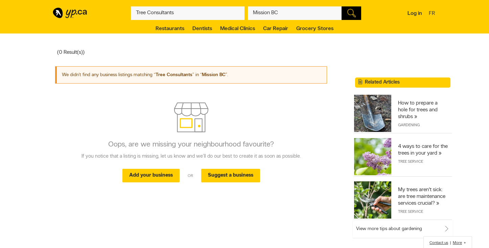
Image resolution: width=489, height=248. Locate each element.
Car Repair (275, 28)
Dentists (202, 28)
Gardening (409, 125)
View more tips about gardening (389, 228)
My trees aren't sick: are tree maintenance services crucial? (421, 196)
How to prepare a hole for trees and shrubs (418, 109)
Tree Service (410, 162)
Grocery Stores (314, 28)
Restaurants (170, 28)
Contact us (438, 243)
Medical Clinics (237, 28)
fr (433, 14)
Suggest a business (230, 175)
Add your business (151, 175)
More (457, 243)
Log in (415, 13)
